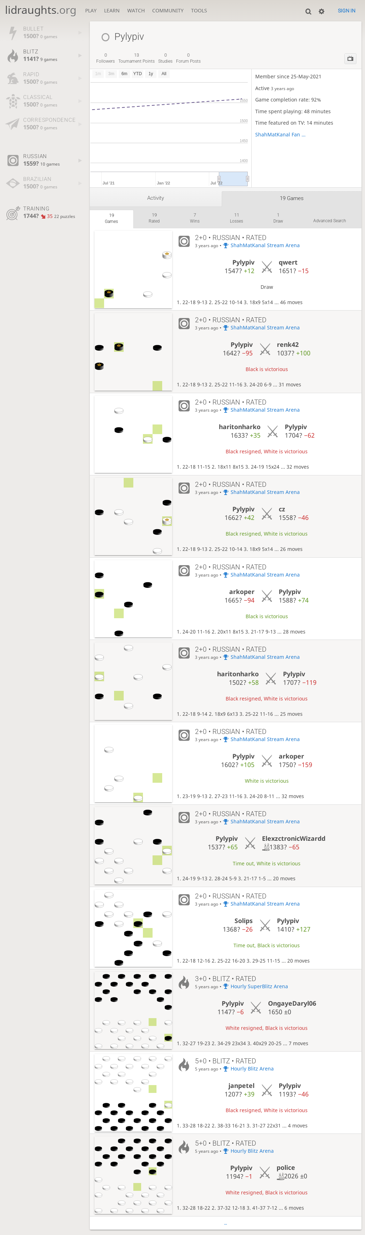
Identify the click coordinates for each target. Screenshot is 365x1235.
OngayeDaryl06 (292, 1003)
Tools (199, 10)
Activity (155, 198)
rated (154, 218)
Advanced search (329, 220)
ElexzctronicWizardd (293, 838)
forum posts (188, 58)
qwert (288, 262)
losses (236, 218)
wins (195, 218)
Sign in (346, 11)
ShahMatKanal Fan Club (280, 134)
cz (282, 509)
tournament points (136, 58)
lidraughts (40, 9)
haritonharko (240, 426)
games (111, 218)
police (286, 1167)
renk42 (288, 344)
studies (165, 58)
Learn (112, 10)
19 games (292, 198)
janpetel (241, 1085)
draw (278, 218)
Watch (136, 10)
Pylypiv (243, 262)
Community (168, 10)
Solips (244, 920)
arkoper (242, 591)
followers (105, 58)
